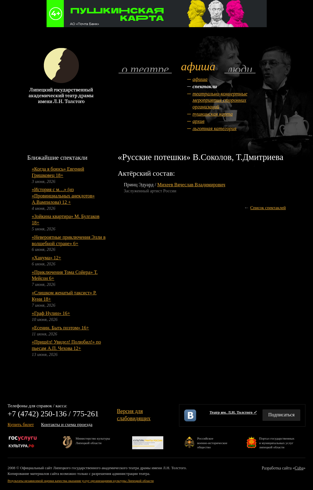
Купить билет (21, 424)
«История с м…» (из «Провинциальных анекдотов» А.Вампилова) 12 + (63, 196)
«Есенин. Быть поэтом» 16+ (60, 327)
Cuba (299, 468)
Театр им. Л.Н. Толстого (233, 412)
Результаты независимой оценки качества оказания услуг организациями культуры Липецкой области (81, 480)
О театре (145, 69)
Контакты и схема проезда (67, 424)
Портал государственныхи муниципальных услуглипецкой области (277, 442)
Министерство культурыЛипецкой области (93, 440)
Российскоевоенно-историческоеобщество (212, 442)
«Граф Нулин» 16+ (51, 313)
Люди (239, 69)
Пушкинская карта (212, 114)
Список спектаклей (268, 207)
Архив (198, 121)
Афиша (199, 79)
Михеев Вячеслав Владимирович (191, 184)
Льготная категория (214, 128)
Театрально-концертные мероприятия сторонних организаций (219, 100)
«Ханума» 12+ (46, 257)
